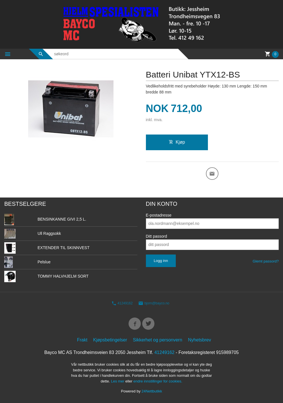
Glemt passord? (266, 261)
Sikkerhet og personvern (157, 340)
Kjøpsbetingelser (110, 340)
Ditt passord (156, 236)
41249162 (122, 304)
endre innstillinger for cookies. (157, 381)
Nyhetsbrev (199, 340)
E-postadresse (159, 215)
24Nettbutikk (152, 391)
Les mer (118, 381)
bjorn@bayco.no (153, 304)
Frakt (82, 340)
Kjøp (177, 142)
